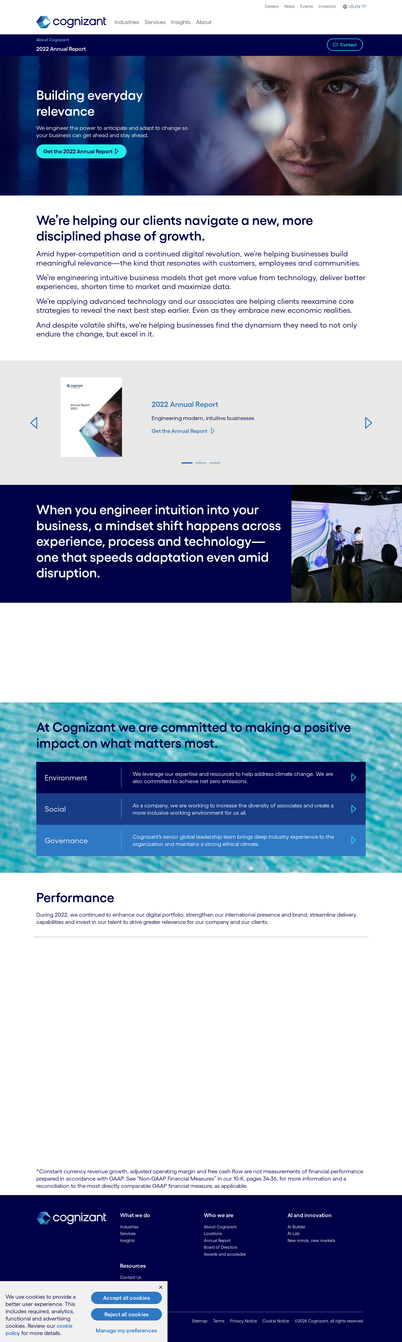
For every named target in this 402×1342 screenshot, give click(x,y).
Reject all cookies (126, 1314)
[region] (84, 1311)
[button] (353, 7)
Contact (348, 44)
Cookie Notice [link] (275, 1320)
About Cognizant (52, 39)
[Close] (160, 1287)
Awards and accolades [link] (225, 1254)
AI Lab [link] (294, 1233)
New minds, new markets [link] (311, 1240)
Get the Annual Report (179, 431)
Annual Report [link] (217, 1240)
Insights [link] (127, 1240)
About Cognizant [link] (220, 1226)
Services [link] (128, 1233)
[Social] (352, 809)
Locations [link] (213, 1233)
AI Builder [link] (296, 1226)
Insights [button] (180, 22)
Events (306, 6)
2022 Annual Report (186, 404)
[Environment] (352, 777)
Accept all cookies (126, 1298)
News (289, 6)
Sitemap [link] (199, 1320)
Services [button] (155, 22)
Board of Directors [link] (220, 1247)
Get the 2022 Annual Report (78, 151)
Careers (272, 6)
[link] (71, 22)
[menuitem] (272, 6)
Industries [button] (126, 22)
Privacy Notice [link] (243, 1320)
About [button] (204, 22)
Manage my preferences (126, 1330)
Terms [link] (218, 1320)
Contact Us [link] (130, 1277)
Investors (327, 6)
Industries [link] (129, 1226)
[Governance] (352, 840)
